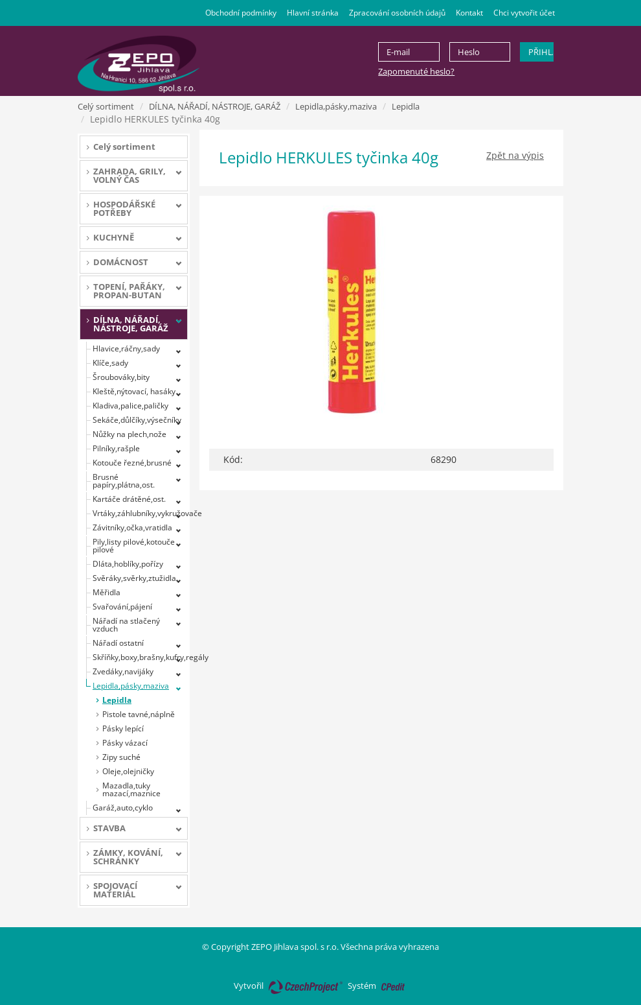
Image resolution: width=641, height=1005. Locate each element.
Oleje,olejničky (128, 771)
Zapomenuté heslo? (416, 71)
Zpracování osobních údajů (397, 12)
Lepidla (406, 106)
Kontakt (469, 12)
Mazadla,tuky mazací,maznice (131, 789)
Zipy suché (121, 757)
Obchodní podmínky (240, 12)
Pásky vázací (125, 742)
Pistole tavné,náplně (138, 714)
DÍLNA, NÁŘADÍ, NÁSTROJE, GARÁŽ (214, 106)
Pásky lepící (123, 728)
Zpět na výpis (515, 155)
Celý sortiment (106, 106)
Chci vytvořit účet (524, 12)
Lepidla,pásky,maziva (336, 106)
